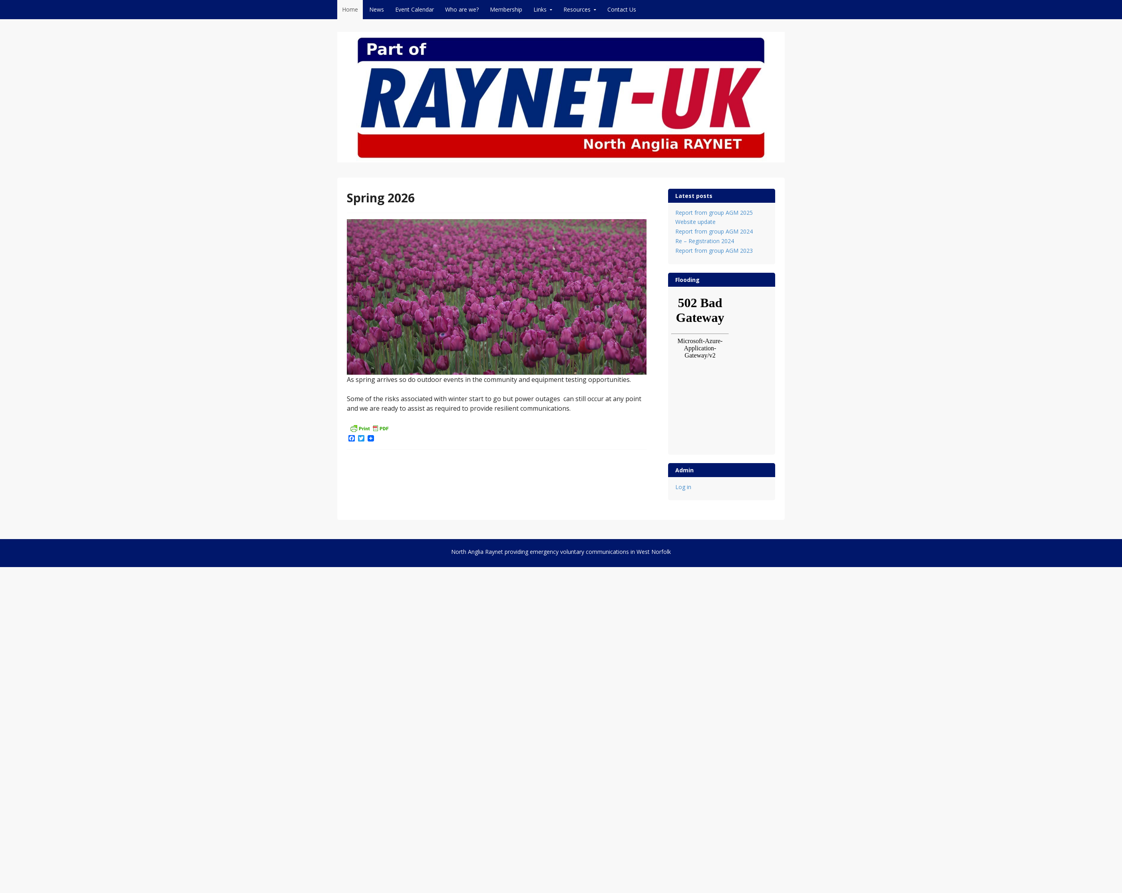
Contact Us (621, 9)
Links (540, 9)
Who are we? (462, 9)
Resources (577, 9)
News (376, 9)
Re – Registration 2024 (704, 241)
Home (350, 9)
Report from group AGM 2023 (714, 250)
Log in (683, 487)
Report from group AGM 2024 (714, 231)
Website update (695, 222)
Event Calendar (414, 9)
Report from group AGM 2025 (714, 212)
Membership (506, 9)
